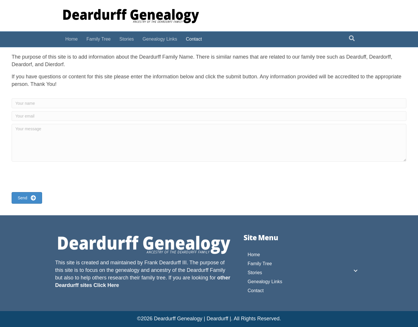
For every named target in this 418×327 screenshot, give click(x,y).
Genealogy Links (160, 39)
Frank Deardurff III (165, 262)
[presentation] (56, 178)
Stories (126, 39)
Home (71, 39)
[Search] (352, 38)
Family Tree (99, 39)
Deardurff (197, 270)
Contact (194, 39)
